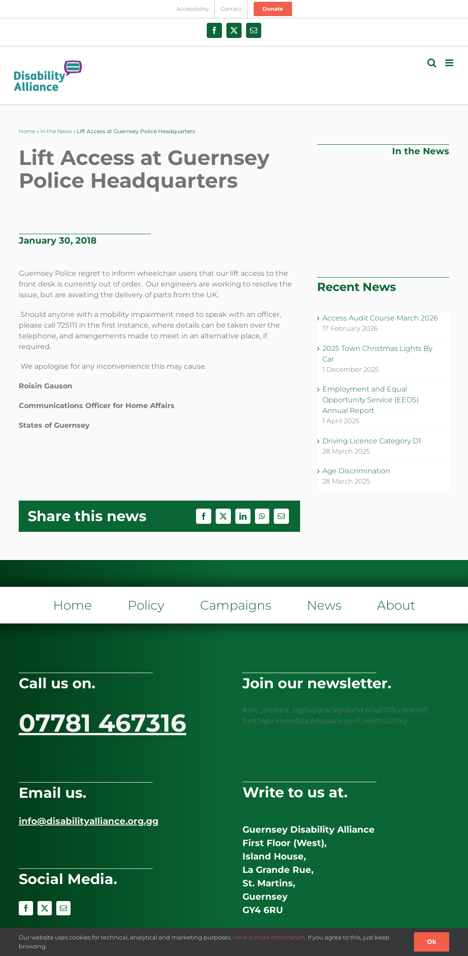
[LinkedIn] (243, 516)
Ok (431, 942)
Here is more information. (269, 937)
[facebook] (26, 908)
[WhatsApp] (262, 516)
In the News (56, 131)
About (396, 605)
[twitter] (45, 908)
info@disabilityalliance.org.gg (89, 821)
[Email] (281, 516)
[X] (223, 516)
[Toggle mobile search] (431, 62)
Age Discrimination (356, 471)
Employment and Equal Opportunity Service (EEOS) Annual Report (370, 400)
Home (27, 131)
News (324, 605)
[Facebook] (203, 516)
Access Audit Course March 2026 (380, 318)
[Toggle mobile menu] (450, 62)
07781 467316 (102, 723)
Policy (146, 605)
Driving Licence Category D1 (371, 441)
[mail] (63, 908)
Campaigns (235, 605)
